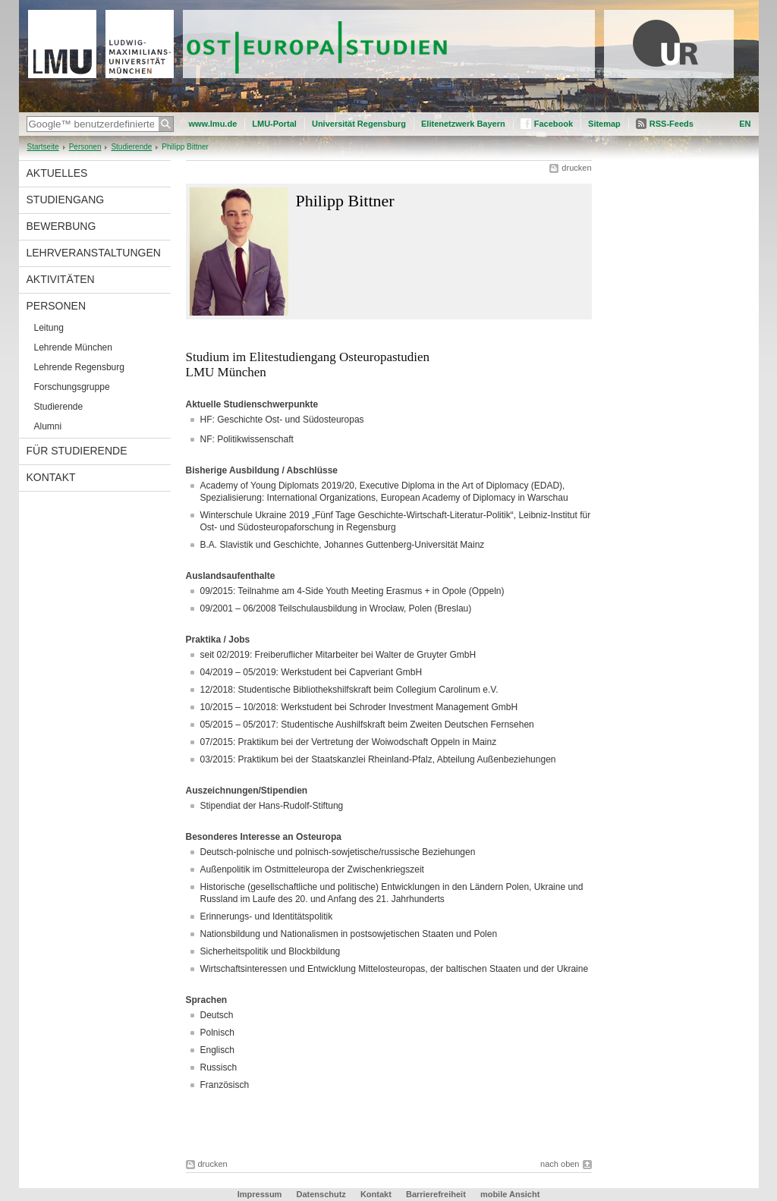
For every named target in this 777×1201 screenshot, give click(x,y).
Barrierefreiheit (437, 1194)
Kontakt (51, 477)
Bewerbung (61, 226)
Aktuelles (57, 173)
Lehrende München (73, 347)
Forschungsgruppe (72, 387)
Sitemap (604, 123)
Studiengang (66, 199)
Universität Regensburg (359, 123)
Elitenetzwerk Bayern (463, 123)
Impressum (260, 1194)
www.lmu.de (213, 123)
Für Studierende (77, 451)
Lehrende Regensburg (79, 367)
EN (744, 123)
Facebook (553, 123)
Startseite (43, 147)
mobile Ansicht (509, 1194)
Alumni (48, 426)
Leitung (49, 327)
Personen (85, 147)
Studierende (131, 147)
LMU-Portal (274, 123)
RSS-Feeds (672, 123)
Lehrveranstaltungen (94, 253)
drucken (576, 167)
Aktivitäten (61, 279)
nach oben (559, 1163)
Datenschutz (320, 1194)
